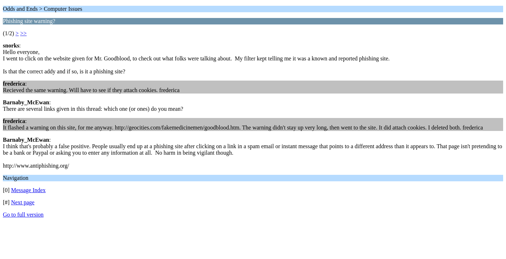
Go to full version (23, 215)
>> (23, 33)
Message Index (28, 190)
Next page (22, 202)
